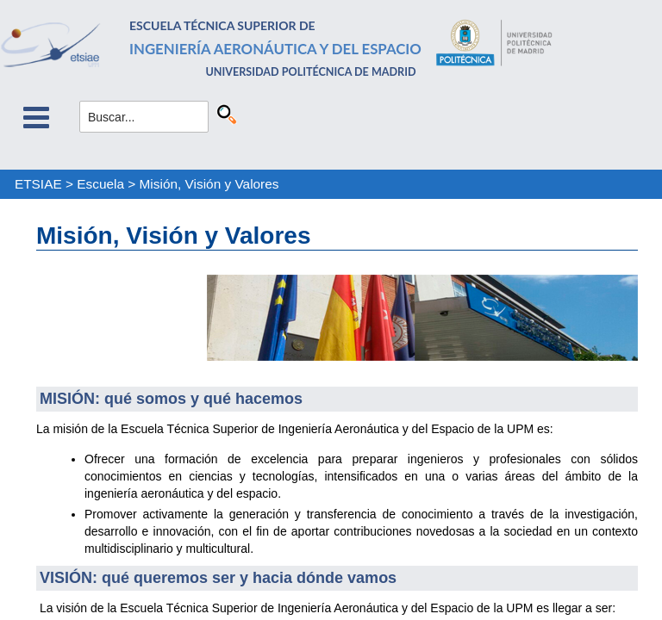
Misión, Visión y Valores (209, 184)
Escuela (100, 184)
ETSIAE (38, 184)
